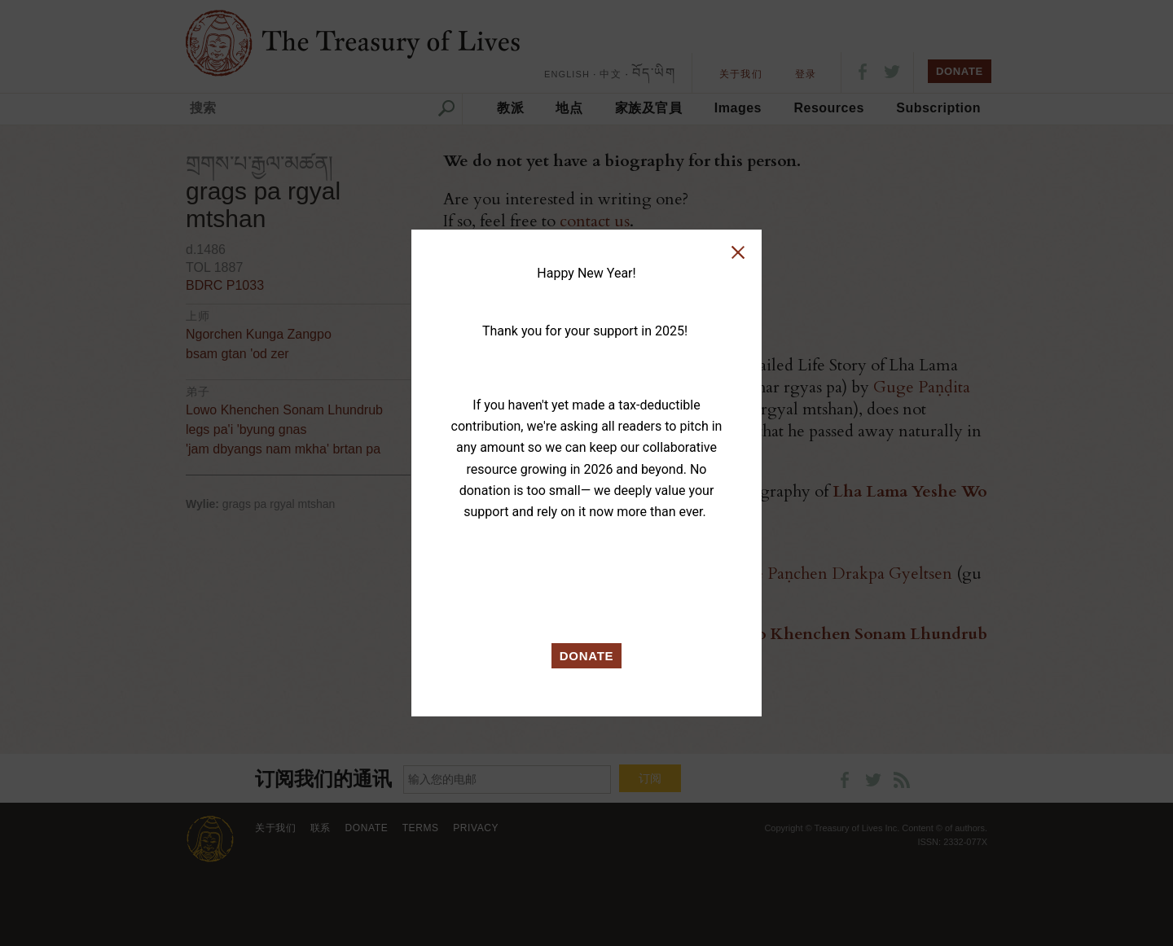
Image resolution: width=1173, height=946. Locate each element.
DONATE (587, 656)
